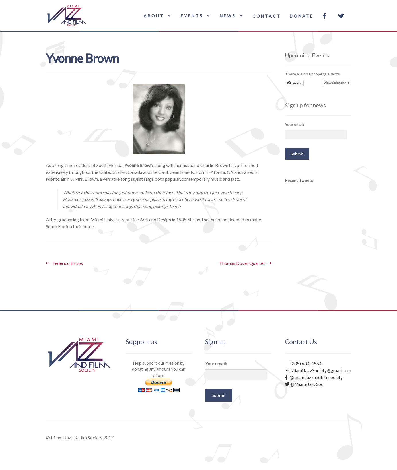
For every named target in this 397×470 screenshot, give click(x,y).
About (154, 15)
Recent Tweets (299, 180)
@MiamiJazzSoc (304, 384)
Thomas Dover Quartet (242, 263)
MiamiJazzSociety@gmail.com (318, 370)
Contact (266, 15)
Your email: (294, 124)
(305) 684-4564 (303, 363)
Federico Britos (67, 263)
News (228, 15)
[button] (294, 83)
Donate (302, 15)
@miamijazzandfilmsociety (314, 377)
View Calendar (336, 83)
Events (192, 15)
